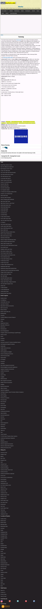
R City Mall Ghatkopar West (6, 258)
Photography (3, 407)
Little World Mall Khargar (6, 224)
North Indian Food (4, 500)
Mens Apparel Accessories (6, 380)
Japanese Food (4, 488)
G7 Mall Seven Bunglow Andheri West (8, 191)
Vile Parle (3, 583)
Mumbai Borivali (4, 562)
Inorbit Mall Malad (4, 209)
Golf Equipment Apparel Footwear (8, 344)
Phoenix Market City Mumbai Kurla (8, 255)
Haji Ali (2, 539)
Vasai (2, 580)
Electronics (8, 121)
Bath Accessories (4, 307)
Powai (2, 570)
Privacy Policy (3, 594)
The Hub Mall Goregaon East (7, 283)
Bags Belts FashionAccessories (7, 305)
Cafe (2, 462)
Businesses (16, 10)
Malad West (3, 557)
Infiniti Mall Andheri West (6, 205)
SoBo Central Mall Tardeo (6, 274)
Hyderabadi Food (4, 483)
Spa (1, 420)
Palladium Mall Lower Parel (6, 249)
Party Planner (3, 394)
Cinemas (2, 319)
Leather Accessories (5, 371)
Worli (2, 585)
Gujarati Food (3, 481)
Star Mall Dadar (4, 276)
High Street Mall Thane (5, 201)
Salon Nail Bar (4, 413)
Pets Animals (3, 401)
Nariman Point (4, 566)
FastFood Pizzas (4, 471)
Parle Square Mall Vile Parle (6, 253)
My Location (4, 10)
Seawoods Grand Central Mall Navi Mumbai (10, 270)
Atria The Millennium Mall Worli (7, 166)
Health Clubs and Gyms (5, 348)
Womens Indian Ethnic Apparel (7, 445)
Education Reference (5, 325)
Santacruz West (4, 572)
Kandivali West (4, 547)
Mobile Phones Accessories (12, 123)
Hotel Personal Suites (5, 355)
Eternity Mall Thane (5, 186)
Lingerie (2, 372)
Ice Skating (3, 359)
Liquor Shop (3, 374)
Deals (22, 10)
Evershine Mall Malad (5, 187)
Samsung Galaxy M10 (8, 57)
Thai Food (3, 510)
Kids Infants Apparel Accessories (7, 365)
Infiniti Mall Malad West (5, 207)
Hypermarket (3, 357)
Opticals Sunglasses (5, 390)
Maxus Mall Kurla (4, 230)
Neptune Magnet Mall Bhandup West (8, 239)
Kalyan (2, 543)
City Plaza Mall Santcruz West (7, 174)
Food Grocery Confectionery (6, 477)
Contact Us (3, 592)
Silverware (3, 418)
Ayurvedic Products (5, 303)
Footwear (3, 338)
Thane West (3, 578)
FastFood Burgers (4, 465)
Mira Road (3, 559)
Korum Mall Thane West (6, 218)
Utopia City (3, 285)
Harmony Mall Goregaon (6, 197)
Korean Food (3, 490)
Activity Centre (4, 298)
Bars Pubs (3, 458)
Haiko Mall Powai (4, 195)
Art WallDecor (3, 300)
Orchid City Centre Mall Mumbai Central (9, 245)
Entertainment (3, 328)
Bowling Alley (3, 313)
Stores (7, 13)
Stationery (3, 426)
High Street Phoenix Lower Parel (7, 203)
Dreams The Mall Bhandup (6, 182)
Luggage (2, 376)
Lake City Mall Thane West (6, 220)
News (38, 10)
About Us (2, 590)
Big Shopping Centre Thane (6, 168)
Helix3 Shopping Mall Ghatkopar (7, 199)
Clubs (2, 321)
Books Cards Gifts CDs (5, 311)
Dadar (2, 530)
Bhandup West (4, 524)
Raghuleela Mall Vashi (5, 266)
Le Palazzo (3, 222)
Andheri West (3, 518)
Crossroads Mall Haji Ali (5, 178)
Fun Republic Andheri (5, 189)
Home (2, 34)
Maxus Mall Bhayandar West (7, 228)
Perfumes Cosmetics (5, 397)
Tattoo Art (3, 430)
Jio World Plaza (4, 214)
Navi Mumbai (3, 568)
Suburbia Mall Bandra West (6, 278)
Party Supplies (4, 395)
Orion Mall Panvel (4, 247)
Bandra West (3, 522)
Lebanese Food (4, 492)
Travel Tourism (4, 434)
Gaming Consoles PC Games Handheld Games (10, 342)
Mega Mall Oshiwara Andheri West (8, 232)
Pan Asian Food (4, 502)
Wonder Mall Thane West (6, 293)
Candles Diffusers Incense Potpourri (8, 317)
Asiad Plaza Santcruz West (6, 164)
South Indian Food (4, 508)
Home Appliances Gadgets (16, 121)
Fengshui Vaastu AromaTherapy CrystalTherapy (11, 332)
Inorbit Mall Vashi (4, 210)
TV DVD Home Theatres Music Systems (27, 123)
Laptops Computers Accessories (7, 369)
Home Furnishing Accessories (7, 353)
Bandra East (3, 520)
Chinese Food (3, 464)
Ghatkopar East (4, 532)
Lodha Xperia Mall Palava (6, 226)
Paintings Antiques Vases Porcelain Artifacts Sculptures (12, 392)
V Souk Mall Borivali (5, 289)
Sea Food (3, 506)
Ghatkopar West (4, 534)
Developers (27, 10)
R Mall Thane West (5, 262)
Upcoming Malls (13, 13)
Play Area (3, 409)
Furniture (2, 340)
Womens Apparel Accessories (7, 443)
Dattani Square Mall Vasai (6, 180)
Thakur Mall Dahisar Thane (6, 279)
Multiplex (2, 384)
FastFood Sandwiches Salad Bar (7, 473)
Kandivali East (4, 545)
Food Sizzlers (3, 479)
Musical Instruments (5, 386)
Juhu (2, 541)
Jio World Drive (4, 212)
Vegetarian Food (4, 513)
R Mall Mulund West (5, 260)
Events (33, 10)
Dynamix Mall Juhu (5, 184)
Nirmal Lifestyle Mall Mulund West (8, 241)
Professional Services (5, 411)
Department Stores (4, 323)
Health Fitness (4, 349)
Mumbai (20, 6)
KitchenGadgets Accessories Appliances (9, 367)
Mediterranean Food (5, 494)
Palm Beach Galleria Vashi (6, 251)
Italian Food (3, 487)
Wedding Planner (4, 441)
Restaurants (3, 504)
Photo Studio (3, 405)
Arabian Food (3, 454)
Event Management (5, 330)
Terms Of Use (3, 596)
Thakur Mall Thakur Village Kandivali (8, 281)
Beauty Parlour (4, 309)
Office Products (4, 388)
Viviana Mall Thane (5, 291)
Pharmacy (3, 403)
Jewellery (3, 363)
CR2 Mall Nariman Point (6, 176)
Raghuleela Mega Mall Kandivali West (8, 268)
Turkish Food (3, 511)
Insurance (3, 361)
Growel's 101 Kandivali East (6, 193)
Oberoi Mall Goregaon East (6, 243)
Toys (2, 432)
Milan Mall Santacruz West (6, 235)
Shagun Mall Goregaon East (6, 272)
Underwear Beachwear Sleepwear (8, 438)
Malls (3, 13)
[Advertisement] (21, 24)
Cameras (2, 315)
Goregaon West (4, 537)
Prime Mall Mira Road (5, 256)
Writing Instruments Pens (6, 447)
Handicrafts (3, 346)
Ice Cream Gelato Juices (6, 485)
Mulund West (3, 560)
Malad (2, 555)
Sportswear (3, 424)
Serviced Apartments (5, 415)
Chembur (2, 528)
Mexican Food (3, 496)
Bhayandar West (4, 526)
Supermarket (3, 428)
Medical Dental (4, 378)
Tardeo (2, 574)
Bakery (2, 456)
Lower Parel (3, 553)
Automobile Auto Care (5, 302)
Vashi (2, 582)
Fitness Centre (4, 334)
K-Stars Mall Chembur (5, 216)
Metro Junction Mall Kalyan (6, 233)
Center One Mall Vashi (5, 170)
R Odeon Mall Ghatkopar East (7, 264)
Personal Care (4, 399)
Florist (2, 336)
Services (2, 417)
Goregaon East (4, 536)
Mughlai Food (3, 498)
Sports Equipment (4, 422)
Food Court (3, 475)
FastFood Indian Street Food (7, 469)
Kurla (2, 551)
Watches (2, 440)
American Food (4, 452)
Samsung (18, 39)
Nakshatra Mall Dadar (5, 237)
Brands (11, 10)
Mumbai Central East (5, 564)
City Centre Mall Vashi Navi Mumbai (8, 172)
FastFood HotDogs (4, 467)
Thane (2, 576)
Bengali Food (3, 460)
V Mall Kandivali (4, 287)
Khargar (2, 549)
